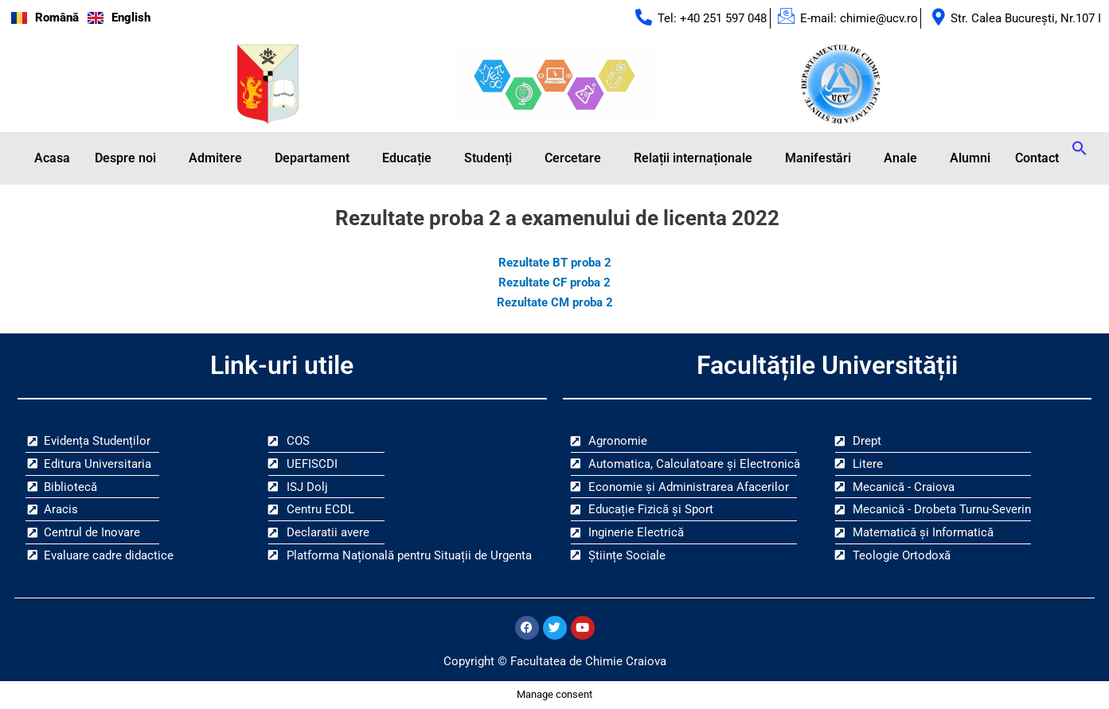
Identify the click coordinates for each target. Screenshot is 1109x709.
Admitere (215, 158)
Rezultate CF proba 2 (554, 282)
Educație (406, 158)
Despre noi (125, 158)
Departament (312, 158)
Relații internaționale (693, 158)
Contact (1037, 158)
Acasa (52, 158)
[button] (129, 158)
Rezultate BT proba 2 (554, 262)
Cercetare (573, 158)
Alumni (970, 158)
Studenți (488, 158)
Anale (900, 158)
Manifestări (818, 158)
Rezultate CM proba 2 (555, 302)
